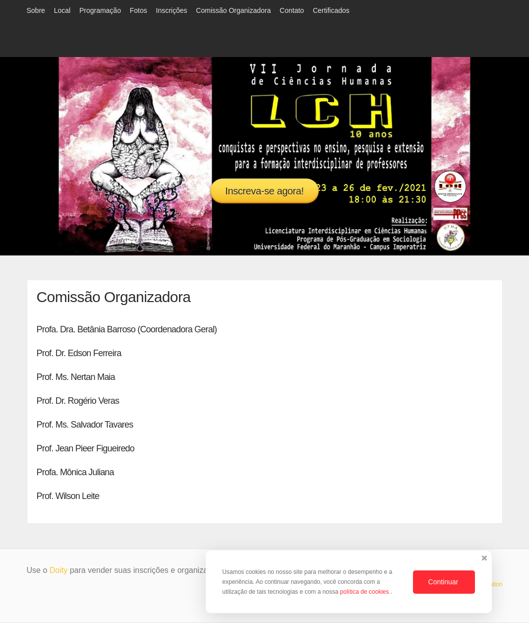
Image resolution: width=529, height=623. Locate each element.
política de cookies (365, 591)
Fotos (138, 10)
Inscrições (171, 10)
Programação (100, 10)
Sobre (36, 10)
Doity (58, 570)
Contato (292, 10)
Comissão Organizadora (233, 10)
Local (62, 10)
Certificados (331, 10)
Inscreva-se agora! (264, 191)
